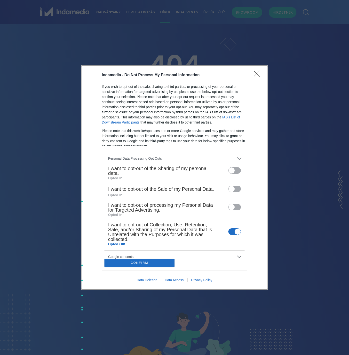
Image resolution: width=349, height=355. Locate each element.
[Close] (258, 75)
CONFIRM (139, 263)
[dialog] (174, 177)
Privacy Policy (201, 280)
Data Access (174, 280)
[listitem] (174, 158)
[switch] (234, 170)
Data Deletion (147, 280)
